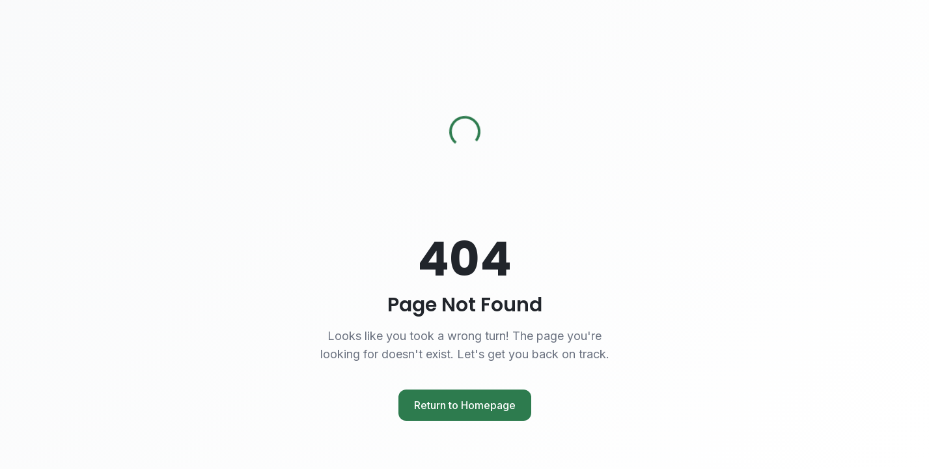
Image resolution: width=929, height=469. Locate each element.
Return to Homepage (465, 405)
